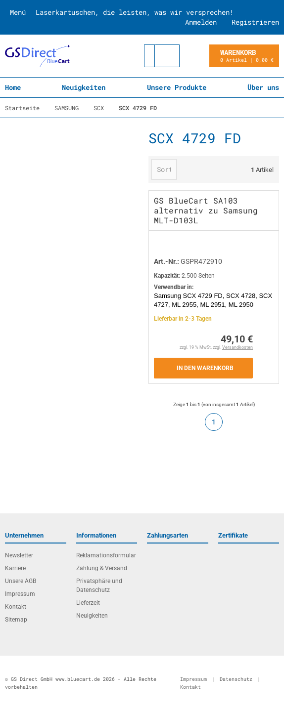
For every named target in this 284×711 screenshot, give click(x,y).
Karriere (15, 568)
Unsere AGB (20, 581)
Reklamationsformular (106, 555)
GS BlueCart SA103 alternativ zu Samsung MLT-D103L (206, 210)
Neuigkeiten (83, 87)
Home (13, 87)
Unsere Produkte (176, 87)
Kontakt (15, 606)
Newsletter (19, 555)
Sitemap (16, 619)
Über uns (263, 87)
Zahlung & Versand (101, 568)
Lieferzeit (88, 602)
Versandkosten (237, 347)
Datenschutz (236, 679)
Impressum (20, 593)
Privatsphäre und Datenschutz (99, 585)
